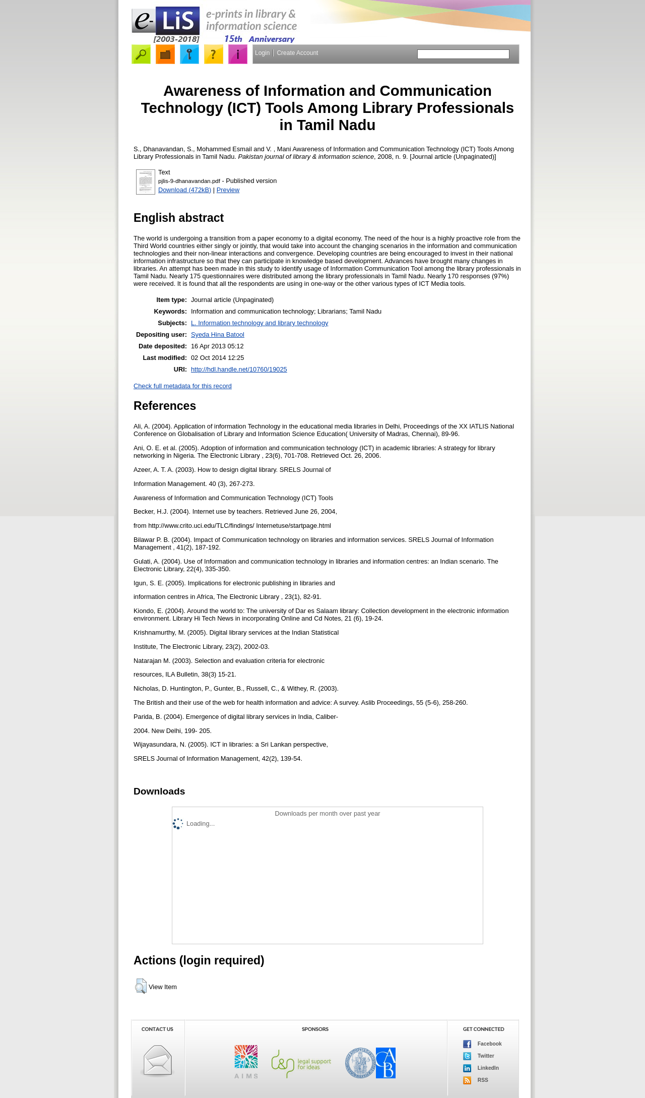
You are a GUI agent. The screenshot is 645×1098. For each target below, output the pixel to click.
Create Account (297, 52)
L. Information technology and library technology (259, 323)
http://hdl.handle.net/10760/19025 (239, 369)
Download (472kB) (184, 190)
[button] (141, 986)
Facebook (482, 1044)
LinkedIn (481, 1068)
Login (262, 52)
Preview (228, 190)
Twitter (478, 1056)
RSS (475, 1080)
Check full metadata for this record (183, 386)
